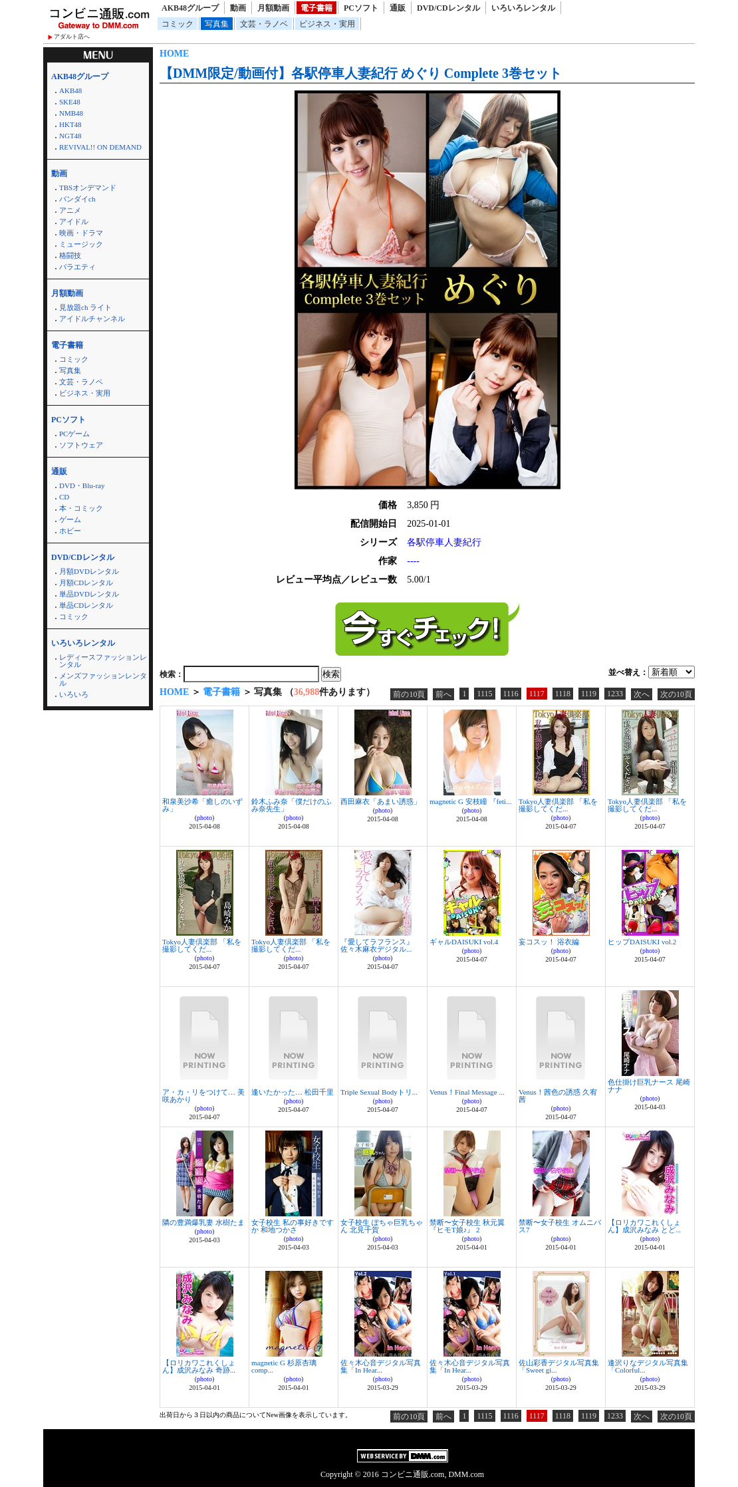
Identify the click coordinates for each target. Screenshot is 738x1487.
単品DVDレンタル (89, 594)
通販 (398, 8)
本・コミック (81, 508)
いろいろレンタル (523, 8)
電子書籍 (316, 8)
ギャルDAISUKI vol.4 (464, 942)
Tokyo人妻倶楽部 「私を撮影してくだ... (558, 805)
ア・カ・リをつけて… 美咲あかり (203, 1095)
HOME (174, 54)
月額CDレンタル (86, 583)
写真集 (217, 24)
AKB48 (70, 90)
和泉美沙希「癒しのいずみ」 (202, 805)
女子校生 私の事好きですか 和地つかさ (292, 1226)
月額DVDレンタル (89, 571)
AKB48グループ (190, 8)
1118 (562, 693)
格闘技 (70, 255)
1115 (484, 693)
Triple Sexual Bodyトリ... (379, 1092)
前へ (443, 694)
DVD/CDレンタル (448, 8)
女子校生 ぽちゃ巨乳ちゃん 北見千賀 (381, 1226)
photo (204, 817)
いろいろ (73, 694)
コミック (177, 24)
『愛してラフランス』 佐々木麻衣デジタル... (377, 945)
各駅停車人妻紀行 (444, 542)
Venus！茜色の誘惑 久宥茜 (558, 1095)
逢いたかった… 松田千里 (292, 1092)
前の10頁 (409, 694)
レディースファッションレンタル (103, 660)
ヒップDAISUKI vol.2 (642, 942)
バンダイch (77, 199)
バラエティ (77, 267)
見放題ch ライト (85, 307)
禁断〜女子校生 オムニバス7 (560, 1226)
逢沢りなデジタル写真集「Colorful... (648, 1366)
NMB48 (71, 113)
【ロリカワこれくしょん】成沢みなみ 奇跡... (198, 1366)
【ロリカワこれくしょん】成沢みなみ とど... (644, 1226)
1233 (615, 693)
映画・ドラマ (81, 233)
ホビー (70, 531)
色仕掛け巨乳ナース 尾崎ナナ (649, 1085)
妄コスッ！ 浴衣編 (549, 942)
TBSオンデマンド (87, 188)
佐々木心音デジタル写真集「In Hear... (380, 1366)
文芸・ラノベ (264, 24)
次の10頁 (676, 694)
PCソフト (361, 8)
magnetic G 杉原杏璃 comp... (283, 1366)
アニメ (70, 210)
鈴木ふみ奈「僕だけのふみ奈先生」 (291, 805)
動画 (238, 8)
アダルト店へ (72, 36)
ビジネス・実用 (327, 24)
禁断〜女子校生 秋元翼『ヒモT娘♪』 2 (467, 1226)
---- (413, 561)
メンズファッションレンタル (103, 679)
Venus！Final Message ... (467, 1092)
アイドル (73, 221)
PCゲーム (74, 434)
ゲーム (70, 519)
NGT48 (70, 136)
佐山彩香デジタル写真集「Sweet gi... (559, 1366)
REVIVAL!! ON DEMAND (100, 147)
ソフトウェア (81, 445)
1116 (511, 693)
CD (64, 497)
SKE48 (69, 102)
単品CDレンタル (86, 605)
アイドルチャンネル (92, 319)
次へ (642, 694)
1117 (537, 693)
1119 (588, 693)
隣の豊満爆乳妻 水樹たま (203, 1222)
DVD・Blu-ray (81, 485)
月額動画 (273, 8)
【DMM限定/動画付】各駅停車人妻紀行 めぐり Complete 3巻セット (361, 73)
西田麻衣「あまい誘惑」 (380, 801)
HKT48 (70, 124)
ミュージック (81, 244)
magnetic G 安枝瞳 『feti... (470, 801)
